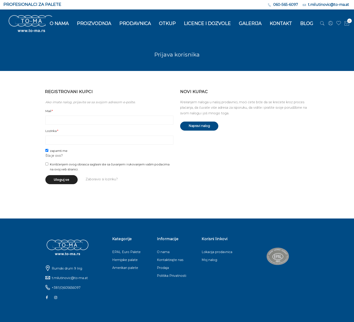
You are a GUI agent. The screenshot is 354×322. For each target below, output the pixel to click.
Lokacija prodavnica (217, 252)
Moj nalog (209, 260)
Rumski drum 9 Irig (67, 268)
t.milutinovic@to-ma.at (70, 278)
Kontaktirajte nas (170, 260)
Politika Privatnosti (171, 276)
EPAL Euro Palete (126, 252)
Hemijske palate (125, 260)
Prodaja (163, 268)
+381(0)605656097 (66, 288)
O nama (163, 252)
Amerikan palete (125, 268)
